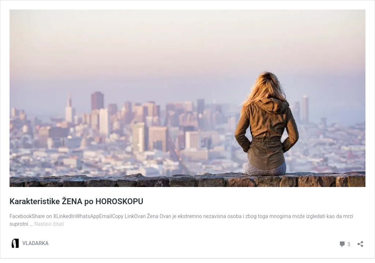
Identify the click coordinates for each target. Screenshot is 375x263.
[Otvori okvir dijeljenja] (360, 241)
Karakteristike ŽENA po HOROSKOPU (76, 201)
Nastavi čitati (49, 224)
